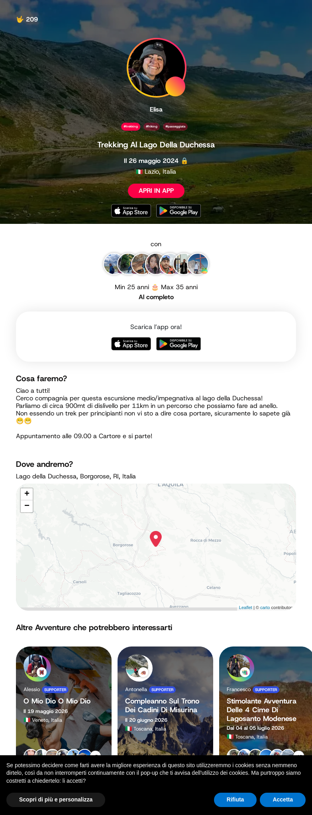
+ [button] (26, 494)
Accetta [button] (283, 799)
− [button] (26, 506)
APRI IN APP (156, 190)
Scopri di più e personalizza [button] (55, 799)
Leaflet (245, 607)
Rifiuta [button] (235, 799)
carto (265, 607)
